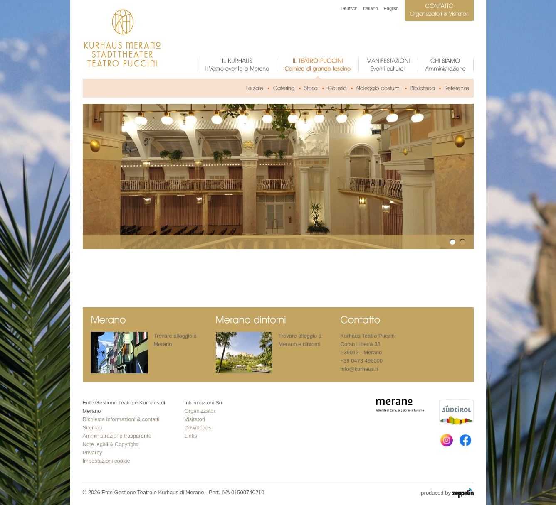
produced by (447, 493)
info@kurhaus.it (359, 369)
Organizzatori (201, 411)
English (390, 8)
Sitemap (93, 427)
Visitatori (195, 419)
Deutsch (349, 8)
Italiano (370, 8)
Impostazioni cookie (106, 461)
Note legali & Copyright (110, 444)
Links (191, 436)
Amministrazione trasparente (117, 436)
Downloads (198, 427)
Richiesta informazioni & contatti (121, 419)
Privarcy (92, 452)
